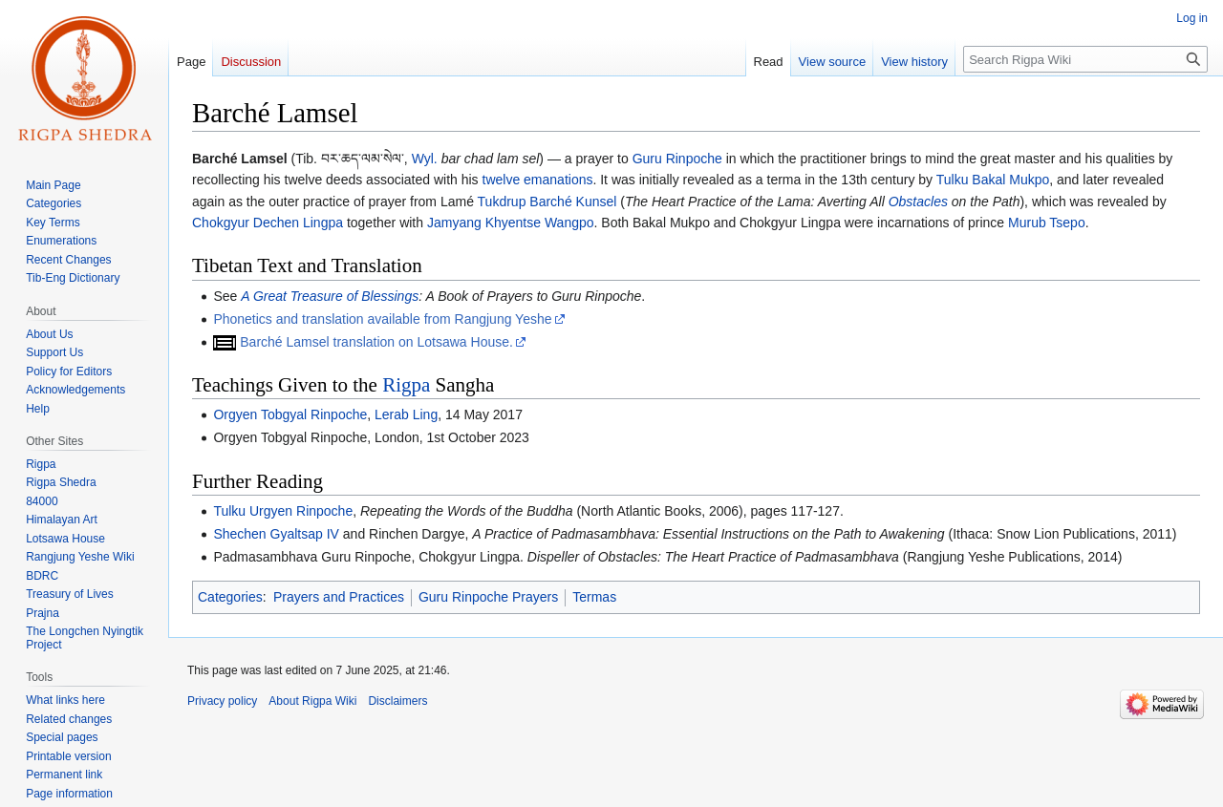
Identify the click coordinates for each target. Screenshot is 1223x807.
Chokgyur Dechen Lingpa (267, 222)
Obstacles (918, 201)
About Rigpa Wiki (312, 701)
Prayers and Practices (338, 597)
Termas (594, 597)
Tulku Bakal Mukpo (993, 179)
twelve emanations (538, 179)
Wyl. (425, 158)
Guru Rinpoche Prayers (488, 597)
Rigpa (406, 384)
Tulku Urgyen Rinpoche (283, 511)
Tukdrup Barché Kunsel (547, 201)
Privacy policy (222, 701)
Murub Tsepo (1046, 222)
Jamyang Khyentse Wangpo (510, 222)
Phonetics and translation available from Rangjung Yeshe (382, 319)
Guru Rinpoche (677, 158)
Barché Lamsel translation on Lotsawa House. (376, 342)
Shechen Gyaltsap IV (276, 534)
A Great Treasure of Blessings (329, 296)
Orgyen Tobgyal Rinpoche (290, 414)
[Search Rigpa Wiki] (1085, 59)
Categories (230, 597)
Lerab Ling (406, 414)
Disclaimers (397, 701)
